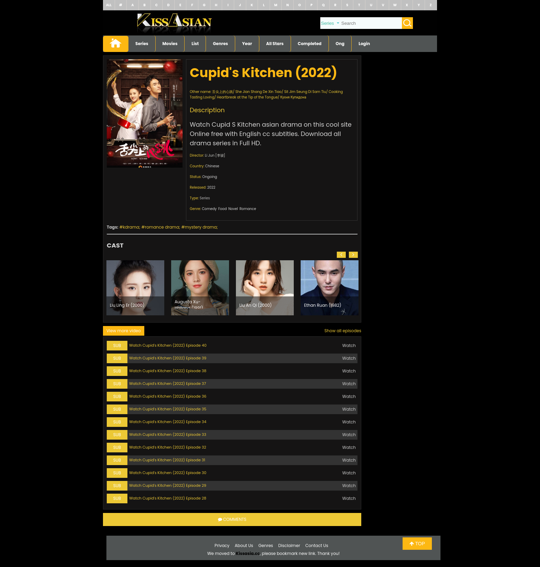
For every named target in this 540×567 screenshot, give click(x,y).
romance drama (162, 227)
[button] (341, 255)
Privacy (222, 545)
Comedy (209, 208)
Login (364, 43)
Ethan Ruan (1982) (322, 305)
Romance (247, 208)
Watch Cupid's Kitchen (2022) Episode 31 (167, 460)
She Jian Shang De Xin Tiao (258, 91)
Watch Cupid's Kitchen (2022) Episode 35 (167, 409)
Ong (340, 43)
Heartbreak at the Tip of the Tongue (247, 97)
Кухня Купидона (293, 97)
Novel (233, 208)
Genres (220, 43)
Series (141, 43)
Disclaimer (289, 545)
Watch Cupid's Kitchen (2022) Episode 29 (167, 485)
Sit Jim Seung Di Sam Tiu (305, 91)
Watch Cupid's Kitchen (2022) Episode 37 (167, 383)
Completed (310, 43)
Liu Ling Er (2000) (127, 305)
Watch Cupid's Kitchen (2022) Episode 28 (167, 498)
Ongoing (209, 176)
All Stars (275, 43)
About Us (244, 545)
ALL (109, 5)
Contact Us (316, 545)
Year (247, 43)
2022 (211, 187)
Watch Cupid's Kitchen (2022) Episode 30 (167, 472)
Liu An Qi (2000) (255, 305)
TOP (417, 543)
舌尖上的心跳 (222, 91)
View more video (123, 331)
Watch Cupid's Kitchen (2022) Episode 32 (167, 447)
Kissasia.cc (248, 553)
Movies (170, 43)
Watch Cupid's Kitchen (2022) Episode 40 (168, 345)
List (195, 43)
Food (222, 208)
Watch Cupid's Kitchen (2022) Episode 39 (167, 358)
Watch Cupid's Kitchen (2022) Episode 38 (167, 371)
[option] (135, 287)
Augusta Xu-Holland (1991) (189, 303)
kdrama (131, 227)
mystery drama (201, 227)
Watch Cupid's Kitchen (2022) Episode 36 (167, 396)
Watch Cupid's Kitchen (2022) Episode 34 (167, 421)
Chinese (212, 166)
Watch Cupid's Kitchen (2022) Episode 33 (167, 434)
